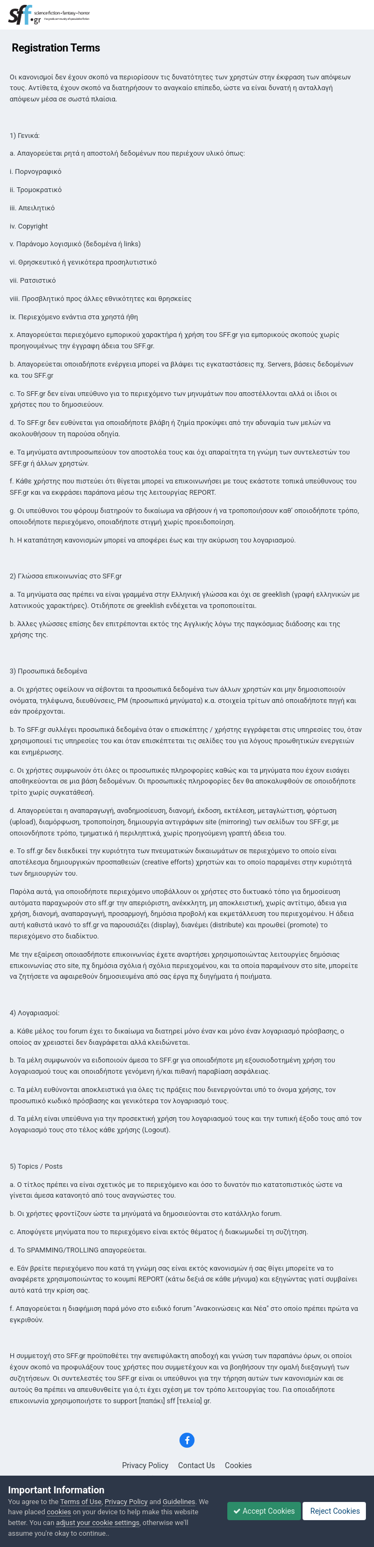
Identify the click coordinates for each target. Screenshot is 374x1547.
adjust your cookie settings (97, 1523)
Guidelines (179, 1502)
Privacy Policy (145, 1465)
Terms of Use (81, 1502)
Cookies (238, 1465)
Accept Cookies (264, 1511)
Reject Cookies (334, 1511)
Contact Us (196, 1465)
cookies (59, 1512)
